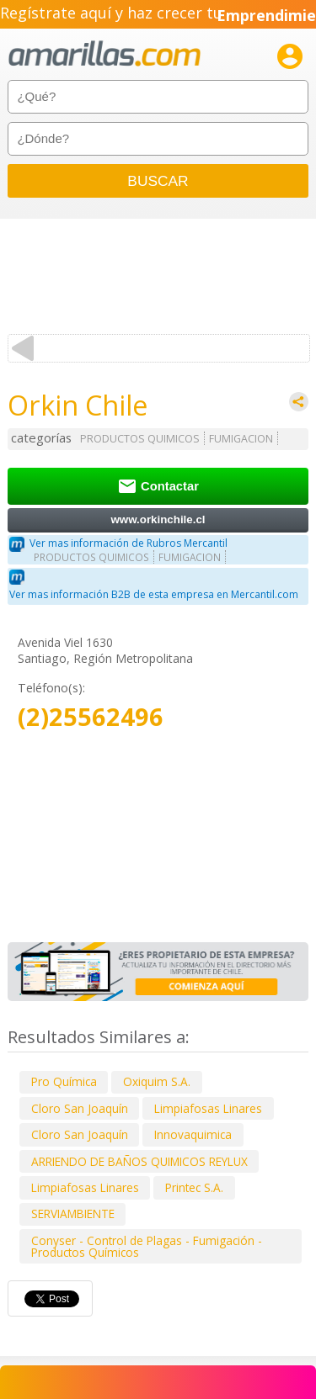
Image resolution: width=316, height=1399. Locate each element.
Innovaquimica (193, 1134)
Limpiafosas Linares (208, 1108)
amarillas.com (104, 54)
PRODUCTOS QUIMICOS (140, 439)
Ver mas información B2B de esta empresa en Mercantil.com (153, 594)
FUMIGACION (241, 439)
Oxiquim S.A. (156, 1081)
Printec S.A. (194, 1187)
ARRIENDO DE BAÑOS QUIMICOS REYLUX (139, 1161)
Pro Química (64, 1081)
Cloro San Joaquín (79, 1108)
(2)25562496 (90, 717)
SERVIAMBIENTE (73, 1213)
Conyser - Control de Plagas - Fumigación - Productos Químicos (146, 1246)
